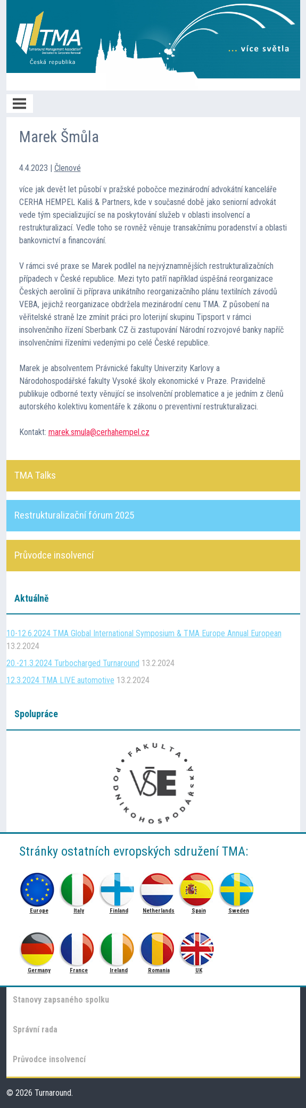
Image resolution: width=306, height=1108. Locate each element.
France (79, 946)
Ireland (119, 946)
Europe (39, 887)
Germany (39, 946)
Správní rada (35, 1029)
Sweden (239, 887)
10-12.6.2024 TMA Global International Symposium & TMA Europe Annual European (144, 633)
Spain (199, 887)
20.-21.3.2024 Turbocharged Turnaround (72, 663)
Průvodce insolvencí (49, 1059)
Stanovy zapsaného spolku (61, 1000)
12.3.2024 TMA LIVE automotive (60, 680)
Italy (79, 887)
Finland (119, 887)
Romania (159, 946)
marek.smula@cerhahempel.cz (99, 432)
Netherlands (159, 887)
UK (199, 946)
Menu (19, 103)
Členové (67, 168)
